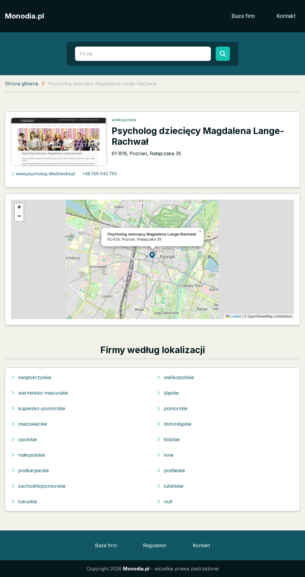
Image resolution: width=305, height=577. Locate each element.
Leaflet (233, 316)
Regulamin (154, 545)
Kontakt (285, 16)
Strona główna (21, 84)
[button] (152, 254)
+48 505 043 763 (99, 173)
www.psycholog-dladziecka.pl (43, 173)
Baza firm (243, 16)
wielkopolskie (124, 120)
